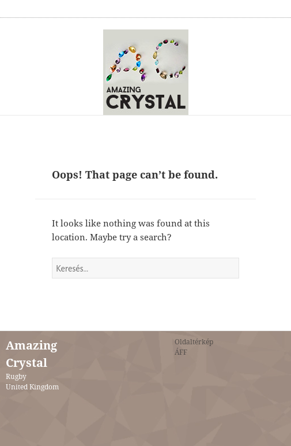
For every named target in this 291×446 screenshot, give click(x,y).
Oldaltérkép (194, 342)
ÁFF (181, 352)
